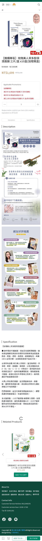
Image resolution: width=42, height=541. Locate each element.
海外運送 (36, 491)
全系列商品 (13, 491)
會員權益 (28, 491)
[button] (39, 454)
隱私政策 (21, 494)
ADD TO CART (19, 538)
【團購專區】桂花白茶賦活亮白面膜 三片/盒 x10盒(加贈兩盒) (21, 466)
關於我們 (21, 491)
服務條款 (14, 494)
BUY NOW (33, 538)
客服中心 (28, 494)
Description (11, 120)
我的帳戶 (5, 491)
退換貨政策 (6, 494)
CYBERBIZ (15, 532)
